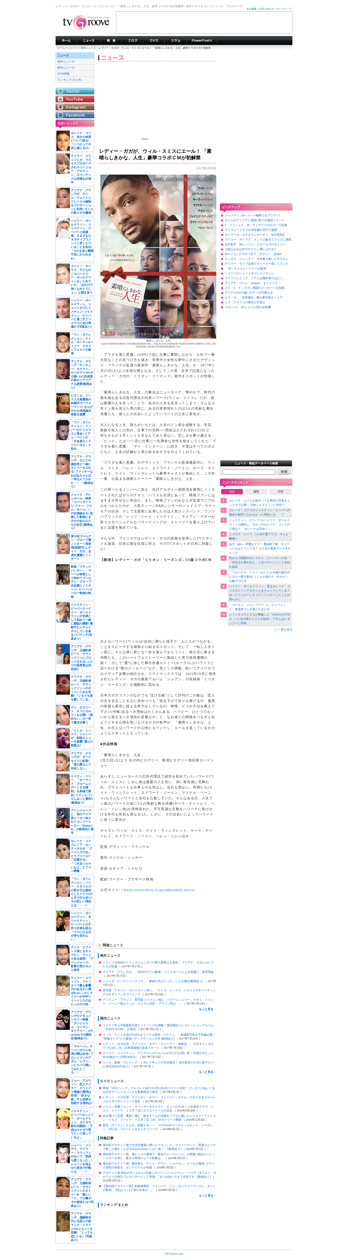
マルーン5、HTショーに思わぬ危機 (248, 307)
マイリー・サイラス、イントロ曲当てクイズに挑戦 (258, 239)
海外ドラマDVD (154, 40)
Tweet (144, 139)
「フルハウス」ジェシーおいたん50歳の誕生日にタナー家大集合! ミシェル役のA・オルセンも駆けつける (259, 577)
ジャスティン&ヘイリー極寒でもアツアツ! (252, 215)
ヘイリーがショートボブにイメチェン (249, 273)
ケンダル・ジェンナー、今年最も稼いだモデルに (257, 259)
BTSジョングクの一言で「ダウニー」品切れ (253, 254)
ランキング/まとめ (69, 79)
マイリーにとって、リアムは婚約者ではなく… (255, 278)
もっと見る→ (207, 1009)
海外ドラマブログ (133, 40)
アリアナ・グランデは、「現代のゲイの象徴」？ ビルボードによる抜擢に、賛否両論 (158, 972)
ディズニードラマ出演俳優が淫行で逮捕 (251, 230)
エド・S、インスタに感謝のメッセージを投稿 (254, 288)
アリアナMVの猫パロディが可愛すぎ (249, 292)
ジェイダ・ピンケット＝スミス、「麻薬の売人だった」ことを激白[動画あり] (153, 981)
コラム (175, 40)
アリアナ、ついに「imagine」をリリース (251, 283)
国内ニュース (89, 48)
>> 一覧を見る (283, 629)
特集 (111, 40)
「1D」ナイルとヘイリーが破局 (245, 268)
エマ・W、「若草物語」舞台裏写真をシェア (254, 297)
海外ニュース (66, 61)
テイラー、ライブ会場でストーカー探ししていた (257, 263)
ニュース (73, 48)
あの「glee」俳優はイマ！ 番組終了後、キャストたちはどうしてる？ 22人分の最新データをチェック (260, 548)
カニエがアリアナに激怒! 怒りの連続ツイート (254, 220)
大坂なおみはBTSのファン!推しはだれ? (250, 249)
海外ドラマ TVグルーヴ (66, 40)
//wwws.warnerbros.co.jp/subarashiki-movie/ (158, 890)
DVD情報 (63, 73)
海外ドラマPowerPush (202, 40)
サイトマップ (283, 8)
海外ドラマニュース (88, 40)
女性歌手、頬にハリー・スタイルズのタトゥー (255, 244)
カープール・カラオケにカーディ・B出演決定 (255, 234)
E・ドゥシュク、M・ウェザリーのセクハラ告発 (256, 225)
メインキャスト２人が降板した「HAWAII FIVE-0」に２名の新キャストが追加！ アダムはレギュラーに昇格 (259, 619)
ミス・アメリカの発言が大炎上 (245, 302)
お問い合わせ (266, 8)
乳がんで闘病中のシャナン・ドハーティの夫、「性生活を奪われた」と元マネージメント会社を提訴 (259, 562)
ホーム (61, 48)
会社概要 (251, 8)
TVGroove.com (174, 1253)
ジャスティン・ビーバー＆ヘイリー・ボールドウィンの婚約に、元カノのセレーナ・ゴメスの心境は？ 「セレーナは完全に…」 (259, 524)
